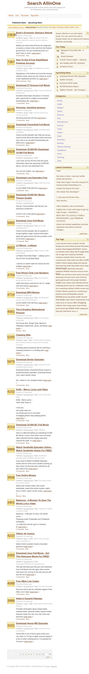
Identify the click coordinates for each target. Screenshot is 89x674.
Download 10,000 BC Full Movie (32, 425)
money (71, 288)
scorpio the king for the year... (68, 188)
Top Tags (60, 239)
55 (50, 654)
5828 (11, 151)
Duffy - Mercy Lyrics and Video (32, 389)
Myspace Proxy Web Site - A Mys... (72, 51)
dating (69, 263)
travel (71, 308)
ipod (70, 286)
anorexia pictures (39, 113)
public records (81, 297)
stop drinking (81, 305)
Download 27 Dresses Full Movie (33, 85)
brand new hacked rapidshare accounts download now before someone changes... (72, 227)
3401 (11, 502)
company (59, 257)
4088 (11, 583)
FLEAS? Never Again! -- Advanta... (74, 60)
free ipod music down (72, 277)
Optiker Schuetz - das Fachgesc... (73, 90)
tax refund (37, 38)
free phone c (28, 280)
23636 (11, 35)
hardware (82, 280)
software (59, 305)
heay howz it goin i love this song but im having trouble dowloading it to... (72, 183)
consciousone (61, 260)
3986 (11, 601)
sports (74, 305)
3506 (11, 477)
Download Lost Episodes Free (31, 178)
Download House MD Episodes (32, 623)
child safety (69, 252)
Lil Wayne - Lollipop (26, 245)
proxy (65, 297)
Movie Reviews (67, 56)
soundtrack (20, 132)
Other (25, 68)
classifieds (79, 255)
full (81, 277)
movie (41, 90)
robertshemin (80, 300)
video (77, 308)
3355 (11, 555)
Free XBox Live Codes (27, 581)
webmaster (67, 311)
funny (85, 277)
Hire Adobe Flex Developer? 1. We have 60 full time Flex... (68, 194)
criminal (64, 263)
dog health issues (78, 266)
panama (72, 291)
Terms (48, 666)
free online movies (45, 480)
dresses (18, 93)
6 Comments (20, 145)
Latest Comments (64, 167)
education (79, 269)
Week (67, 27)
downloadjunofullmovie (24, 564)
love (57, 288)
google (76, 280)
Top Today (52, 27)
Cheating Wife (23, 335)
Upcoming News (63, 73)
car (57, 252)
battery (71, 246)
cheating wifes (36, 342)
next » (48, 657)
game (58, 280)
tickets (62, 308)
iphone (66, 286)
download (46, 90)
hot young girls (44, 318)
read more (36, 53)
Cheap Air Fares (66, 67)
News (25, 340)
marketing (63, 288)
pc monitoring (80, 291)
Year (76, 27)
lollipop (22, 253)
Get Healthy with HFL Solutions (72, 63)
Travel (26, 604)
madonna (42, 509)
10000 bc (42, 430)
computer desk (68, 257)
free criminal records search (71, 275)
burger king (20, 320)
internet (79, 283)
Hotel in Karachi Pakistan (29, 598)
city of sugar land (81, 252)
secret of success (66, 303)
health (58, 283)
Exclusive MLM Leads (68, 83)
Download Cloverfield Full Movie (33, 124)
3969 (11, 449)
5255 (11, 337)
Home (11, 15)
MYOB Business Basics (69, 86)
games (63, 280)
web (61, 311)
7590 (11, 87)
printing (59, 297)
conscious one (79, 257)
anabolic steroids (78, 243)
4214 (11, 427)
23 (58, 57)
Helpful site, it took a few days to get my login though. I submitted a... (72, 210)
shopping (82, 302)
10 (43, 654)
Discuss (18, 331)
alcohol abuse (66, 243)
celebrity (62, 252)
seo (75, 302)
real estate (60, 300)
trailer (44, 225)
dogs (87, 266)
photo (65, 294)
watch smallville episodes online (33, 458)
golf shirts (69, 280)
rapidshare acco (21, 70)
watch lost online (44, 183)
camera (84, 249)
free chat (42, 278)
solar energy (67, 305)
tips (67, 308)
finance (67, 271)
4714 (11, 294)
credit (68, 260)
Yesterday (60, 27)
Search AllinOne (44, 3)
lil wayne (42, 250)
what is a (75, 311)
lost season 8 (20, 185)
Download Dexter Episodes (30, 359)
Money (26, 38)
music (58, 291)
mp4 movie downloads (29, 300)
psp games (71, 297)
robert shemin (70, 300)
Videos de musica (25, 533)
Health (26, 113)
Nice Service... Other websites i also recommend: (70, 203)
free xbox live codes (45, 586)
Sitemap (54, 666)
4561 (11, 311)
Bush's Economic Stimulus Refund (34, 33)
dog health (67, 266)
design (75, 263)
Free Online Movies (26, 475)
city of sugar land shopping (65, 255)
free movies (20, 483)
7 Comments (20, 103)
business (77, 249)
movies (26, 483)
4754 (11, 275)
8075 (11, 110)
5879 (11, 361)
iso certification (78, 286)
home (64, 283)
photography (72, 294)
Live (17, 15)
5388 (11, 197)
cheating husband (25, 342)
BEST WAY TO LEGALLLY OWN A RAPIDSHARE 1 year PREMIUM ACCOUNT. (70, 218)
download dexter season (24, 367)
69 (58, 51)
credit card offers (77, 260)
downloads (71, 269)
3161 (11, 625)
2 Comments (20, 120)
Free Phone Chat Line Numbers (32, 273)
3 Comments (20, 268)
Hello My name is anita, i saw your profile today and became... (71, 175)
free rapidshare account (41, 68)
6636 (11, 127)
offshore (65, 291)
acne (59, 243)
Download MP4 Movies (28, 292)
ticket (58, 308)
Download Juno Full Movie (30, 221)
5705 (11, 180)
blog (64, 249)
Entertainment (28, 90)
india (73, 283)
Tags (31, 38)
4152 (11, 391)
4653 (11, 247)
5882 (11, 223)
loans (87, 286)
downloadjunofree (38, 564)
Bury (27, 55)
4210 (11, 536)
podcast (80, 294)
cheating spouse (38, 340)
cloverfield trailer (44, 130)
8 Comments (20, 55)
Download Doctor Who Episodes (73, 76)
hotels (68, 283)
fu (26, 228)
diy (86, 263)
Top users (25, 15)
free (23, 93)
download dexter (44, 364)
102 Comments (21, 81)
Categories (61, 96)
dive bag (81, 263)
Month (72, 27)
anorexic (25, 115)
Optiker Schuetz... (67, 80)
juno (40, 225)
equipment (59, 271)
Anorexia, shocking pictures (30, 107)
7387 (11, 62)
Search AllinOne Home (16, 27)
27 (51, 90)
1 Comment (20, 190)
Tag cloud (34, 15)
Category (19, 38)
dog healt (59, 266)
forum (86, 271)
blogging (69, 249)
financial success (76, 271)
